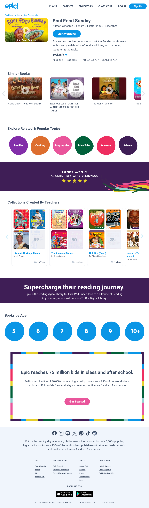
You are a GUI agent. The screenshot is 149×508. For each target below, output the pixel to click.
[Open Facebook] (54, 433)
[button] (29, 237)
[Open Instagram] (61, 433)
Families (8, 15)
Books (37, 470)
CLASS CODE (105, 6)
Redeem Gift (40, 477)
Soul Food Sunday (31, 15)
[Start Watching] (67, 33)
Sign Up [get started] (138, 6)
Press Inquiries (105, 470)
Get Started (77, 402)
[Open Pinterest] (81, 433)
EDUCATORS (86, 6)
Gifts (36, 473)
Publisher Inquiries (106, 473)
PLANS (53, 6)
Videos (17, 15)
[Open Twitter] (74, 433)
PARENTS (68, 6)
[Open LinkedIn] (94, 433)
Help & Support (105, 466)
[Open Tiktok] (88, 433)
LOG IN (122, 6)
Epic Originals (40, 466)
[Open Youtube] (67, 433)
